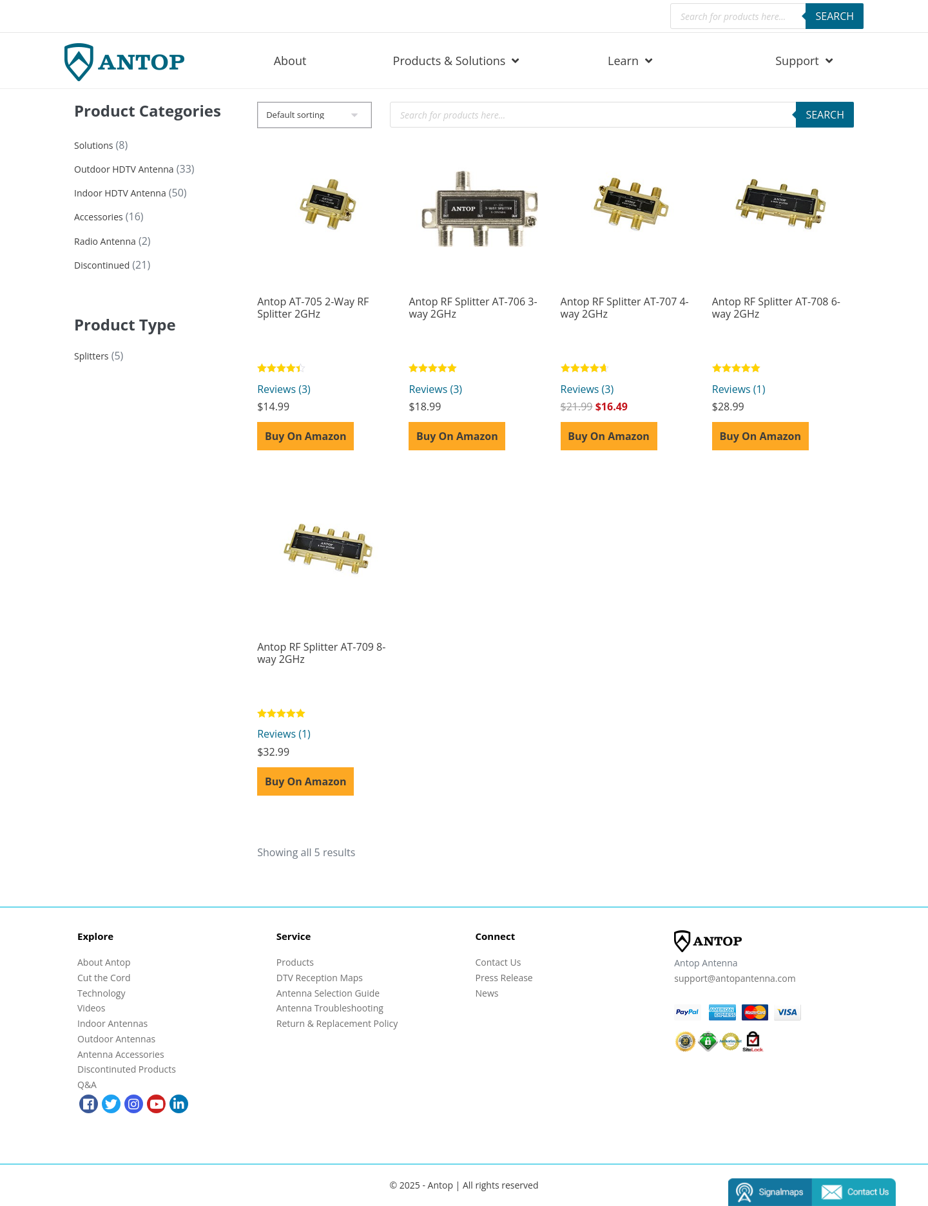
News (487, 993)
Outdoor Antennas (116, 1039)
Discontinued (102, 265)
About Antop (103, 962)
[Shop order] (314, 115)
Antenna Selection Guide (328, 993)
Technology (101, 993)
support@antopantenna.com (734, 978)
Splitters (91, 356)
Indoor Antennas (112, 1023)
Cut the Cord (104, 978)
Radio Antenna (105, 241)
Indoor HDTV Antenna (120, 193)
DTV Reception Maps (319, 978)
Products (295, 962)
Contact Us (498, 962)
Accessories (98, 217)
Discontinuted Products (126, 1069)
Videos (91, 1008)
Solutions (93, 145)
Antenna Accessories (120, 1054)
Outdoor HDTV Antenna (124, 169)
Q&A (87, 1084)
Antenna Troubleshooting (329, 1008)
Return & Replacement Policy (337, 1023)
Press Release (504, 978)
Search (834, 16)
